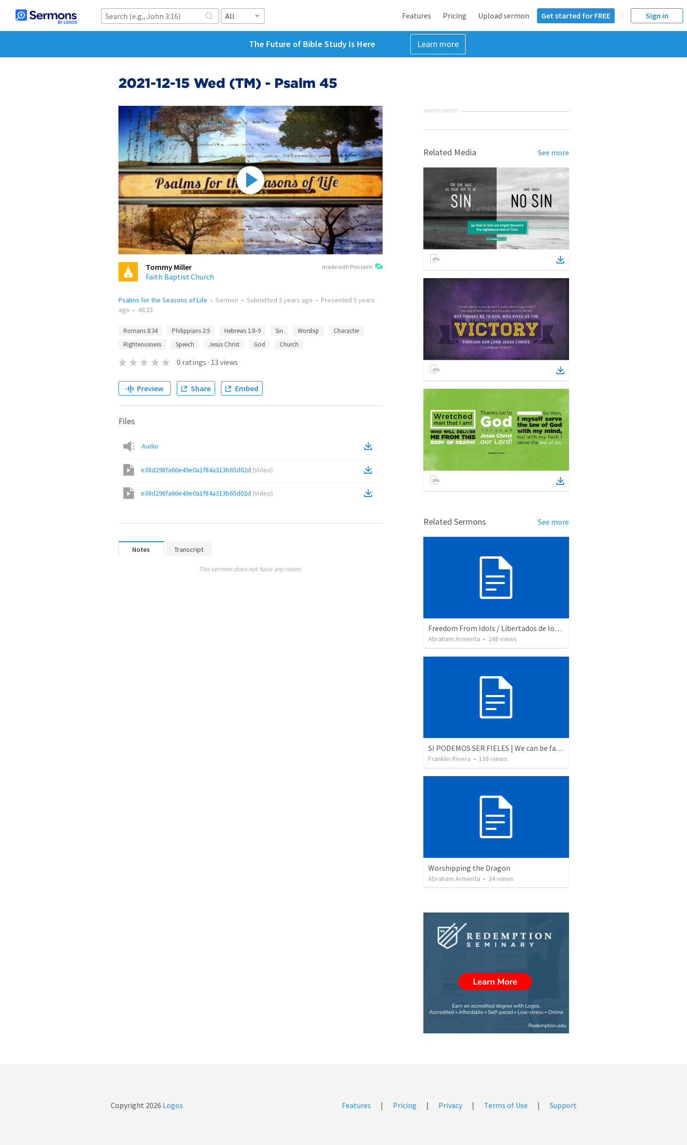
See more (553, 152)
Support (563, 1105)
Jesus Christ (224, 344)
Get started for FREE (575, 15)
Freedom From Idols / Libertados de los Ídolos (504, 628)
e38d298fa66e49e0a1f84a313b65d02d (207, 469)
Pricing (455, 15)
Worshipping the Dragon (469, 868)
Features (416, 15)
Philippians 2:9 (191, 331)
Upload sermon (503, 15)
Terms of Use (506, 1105)
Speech (185, 344)
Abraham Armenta (454, 638)
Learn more (438, 44)
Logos (172, 1105)
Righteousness (142, 344)
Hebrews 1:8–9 (242, 331)
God (259, 344)
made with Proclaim (352, 267)
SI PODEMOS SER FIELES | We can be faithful (501, 748)
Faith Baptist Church (180, 277)
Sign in (657, 15)
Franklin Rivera (449, 758)
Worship (308, 331)
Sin (279, 331)
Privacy (450, 1105)
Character (346, 331)
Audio (150, 446)
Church (289, 344)
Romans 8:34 (140, 331)
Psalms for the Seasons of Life (162, 300)
